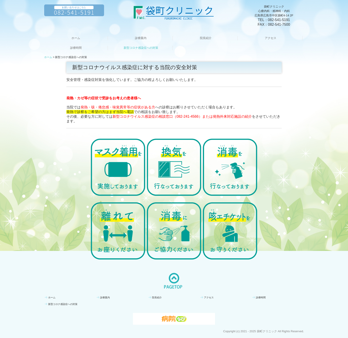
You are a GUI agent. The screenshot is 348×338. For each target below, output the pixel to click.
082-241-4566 (187, 116)
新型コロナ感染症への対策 (141, 47)
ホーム (75, 38)
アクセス (270, 38)
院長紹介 (206, 38)
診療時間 (76, 47)
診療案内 (140, 38)
